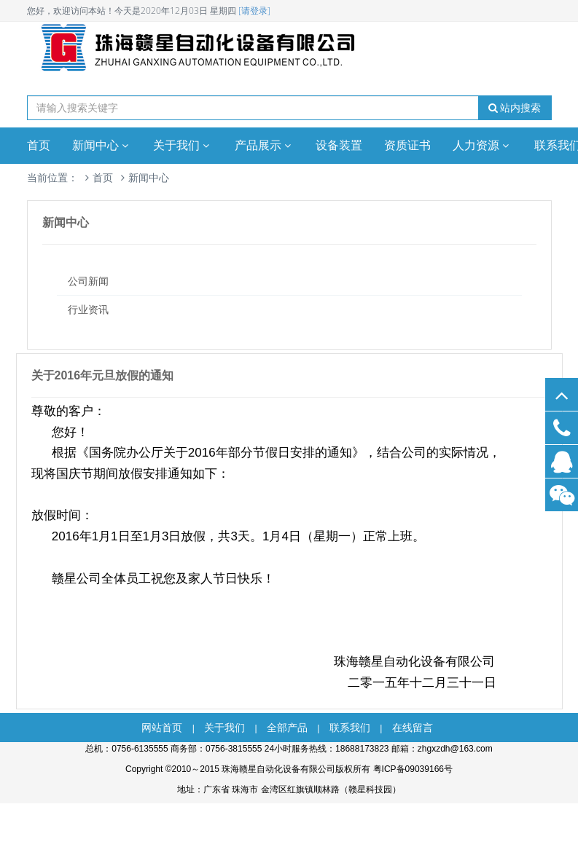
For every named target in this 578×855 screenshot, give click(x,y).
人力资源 (482, 145)
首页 (38, 145)
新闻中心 (102, 145)
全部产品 (287, 727)
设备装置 (339, 145)
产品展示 (264, 145)
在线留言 (412, 727)
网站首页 (161, 727)
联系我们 (349, 727)
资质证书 (407, 145)
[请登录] (254, 10)
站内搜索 (515, 108)
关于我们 (183, 145)
